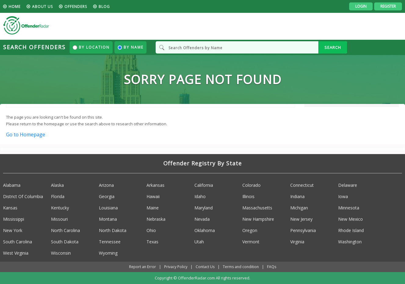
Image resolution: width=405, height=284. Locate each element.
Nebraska (155, 219)
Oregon (249, 230)
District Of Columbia (23, 196)
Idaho (200, 196)
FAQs (271, 266)
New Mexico (350, 219)
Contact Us (205, 266)
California (203, 185)
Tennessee (110, 242)
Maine (152, 208)
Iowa (343, 196)
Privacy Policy (175, 266)
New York (12, 230)
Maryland (203, 208)
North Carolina (65, 230)
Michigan (299, 208)
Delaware (347, 185)
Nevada (202, 219)
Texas (152, 242)
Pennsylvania (303, 230)
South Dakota (64, 242)
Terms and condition (241, 266)
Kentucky (60, 208)
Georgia (106, 196)
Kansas (10, 208)
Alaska (57, 185)
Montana (108, 219)
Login (361, 6)
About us (42, 6)
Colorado (251, 185)
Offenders (75, 6)
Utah (199, 242)
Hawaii (153, 196)
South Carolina (17, 242)
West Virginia (15, 253)
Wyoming (108, 253)
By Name (130, 47)
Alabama (11, 185)
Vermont (250, 242)
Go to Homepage (25, 134)
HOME (14, 6)
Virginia (297, 242)
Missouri (59, 219)
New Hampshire (258, 219)
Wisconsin (61, 253)
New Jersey (301, 219)
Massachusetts (257, 208)
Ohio (151, 230)
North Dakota (112, 230)
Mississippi (13, 219)
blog (104, 6)
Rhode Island (351, 230)
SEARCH (332, 47)
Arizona (106, 185)
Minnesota (348, 208)
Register (388, 6)
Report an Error (142, 266)
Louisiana (108, 208)
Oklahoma (204, 230)
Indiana (297, 196)
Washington (350, 242)
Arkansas (155, 185)
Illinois (248, 196)
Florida (57, 196)
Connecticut (302, 185)
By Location (91, 47)
